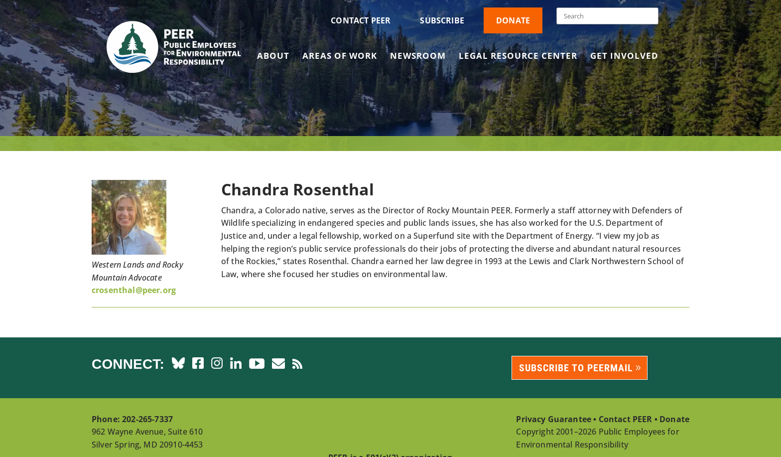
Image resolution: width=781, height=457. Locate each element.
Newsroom (418, 56)
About (273, 56)
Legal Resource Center (518, 56)
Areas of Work (339, 56)
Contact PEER (360, 20)
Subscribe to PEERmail (576, 368)
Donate (513, 20)
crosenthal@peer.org (134, 290)
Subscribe (442, 20)
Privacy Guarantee (553, 419)
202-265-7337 (147, 419)
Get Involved (624, 56)
